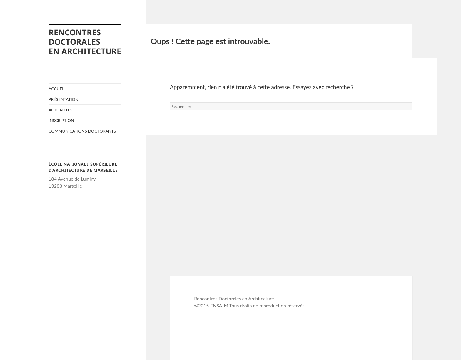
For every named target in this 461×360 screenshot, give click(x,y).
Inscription (61, 120)
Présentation (63, 99)
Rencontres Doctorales (85, 41)
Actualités (60, 109)
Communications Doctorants (82, 131)
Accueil (57, 88)
